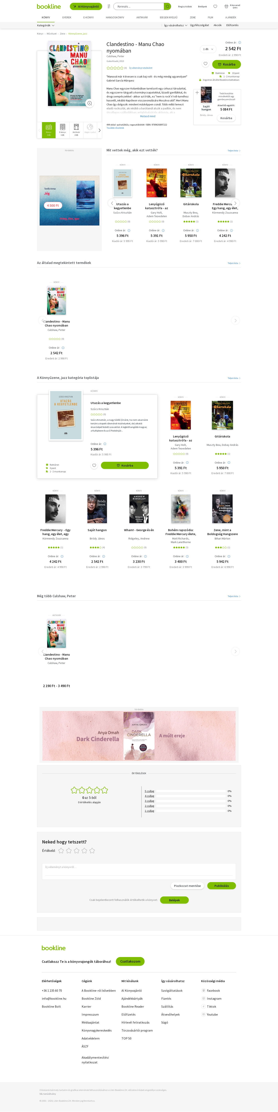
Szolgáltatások (171, 991)
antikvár (56, 615)
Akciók (218, 25)
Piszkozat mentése (187, 886)
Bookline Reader (132, 1007)
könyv (122, 165)
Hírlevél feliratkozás (135, 1023)
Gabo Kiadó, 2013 (115, 61)
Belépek (174, 900)
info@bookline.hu (54, 999)
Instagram (211, 998)
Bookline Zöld (91, 999)
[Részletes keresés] (109, 6)
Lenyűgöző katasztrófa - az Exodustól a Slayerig (156, 206)
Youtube (209, 1014)
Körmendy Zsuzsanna (225, 213)
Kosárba (226, 64)
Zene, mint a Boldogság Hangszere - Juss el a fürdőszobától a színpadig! (222, 532)
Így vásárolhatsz (174, 25)
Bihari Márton (222, 538)
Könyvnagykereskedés (97, 1031)
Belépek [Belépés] (202, 6)
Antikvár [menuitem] (142, 17)
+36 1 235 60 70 (52, 991)
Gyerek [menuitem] (66, 17)
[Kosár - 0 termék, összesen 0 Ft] (232, 6)
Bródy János (97, 538)
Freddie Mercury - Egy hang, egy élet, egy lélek (225, 206)
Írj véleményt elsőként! (140, 68)
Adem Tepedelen (157, 216)
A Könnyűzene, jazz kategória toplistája (68, 378)
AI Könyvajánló (86, 6)
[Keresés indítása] (167, 6)
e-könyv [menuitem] (88, 17)
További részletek (115, 128)
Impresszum (90, 1015)
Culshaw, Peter (56, 330)
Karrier (86, 1007)
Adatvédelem (91, 1038)
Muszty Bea (190, 213)
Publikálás (221, 886)
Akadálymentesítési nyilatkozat (95, 1060)
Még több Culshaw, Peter (56, 596)
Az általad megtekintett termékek (64, 263)
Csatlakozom (130, 961)
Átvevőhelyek (170, 1015)
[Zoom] (89, 103)
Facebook (210, 990)
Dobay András (191, 216)
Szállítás (167, 1007)
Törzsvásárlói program (137, 1031)
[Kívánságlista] (215, 6)
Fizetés (166, 999)
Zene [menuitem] (193, 17)
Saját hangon (97, 530)
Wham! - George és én (139, 530)
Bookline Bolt (51, 1007)
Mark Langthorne (181, 542)
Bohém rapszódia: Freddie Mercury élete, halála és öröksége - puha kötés (180, 532)
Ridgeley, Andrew (139, 538)
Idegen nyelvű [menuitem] (168, 17)
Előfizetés (232, 25)
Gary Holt (156, 213)
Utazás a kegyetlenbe (122, 206)
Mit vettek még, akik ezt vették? (132, 150)
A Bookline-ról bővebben (99, 991)
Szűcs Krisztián (122, 213)
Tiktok (208, 1006)
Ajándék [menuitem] (230, 17)
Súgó (164, 1023)
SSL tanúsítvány (47, 1093)
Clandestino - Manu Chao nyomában (56, 324)
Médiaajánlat (90, 1023)
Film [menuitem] (210, 17)
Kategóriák (43, 25)
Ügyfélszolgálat (199, 25)
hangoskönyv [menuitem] (115, 17)
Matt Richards (180, 538)
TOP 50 (126, 1038)
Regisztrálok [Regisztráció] (185, 6)
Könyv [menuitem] (46, 17)
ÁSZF (85, 1046)
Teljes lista (234, 150)
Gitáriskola (191, 204)
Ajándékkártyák (132, 999)
